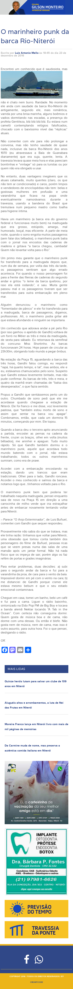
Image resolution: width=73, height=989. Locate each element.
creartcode (36, 982)
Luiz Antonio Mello (27, 53)
